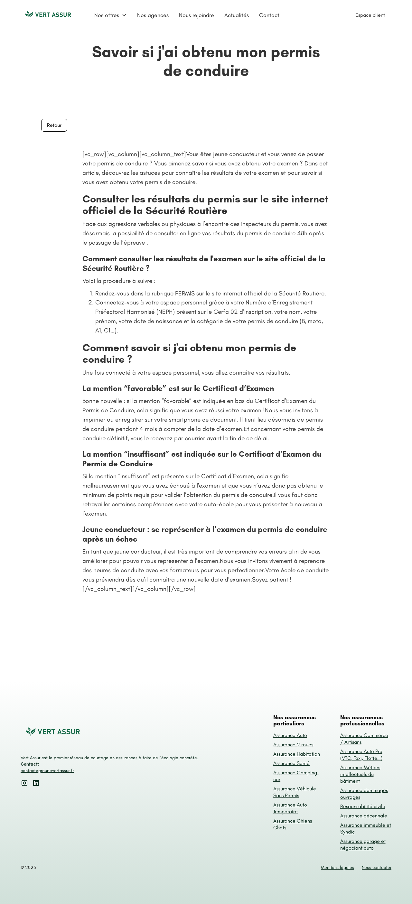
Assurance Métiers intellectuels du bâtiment (360, 774)
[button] (110, 15)
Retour (54, 125)
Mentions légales (337, 867)
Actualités (236, 15)
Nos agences (153, 15)
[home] (48, 15)
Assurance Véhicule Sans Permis (294, 792)
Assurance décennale (363, 816)
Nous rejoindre (196, 15)
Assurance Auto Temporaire (290, 808)
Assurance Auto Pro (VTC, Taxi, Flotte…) (361, 754)
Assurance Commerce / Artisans (364, 738)
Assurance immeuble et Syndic (365, 828)
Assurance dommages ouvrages (364, 793)
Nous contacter (376, 867)
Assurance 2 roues (293, 744)
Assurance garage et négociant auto (363, 844)
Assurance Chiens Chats (292, 824)
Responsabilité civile (362, 806)
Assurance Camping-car (296, 775)
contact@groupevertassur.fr (47, 770)
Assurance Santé (291, 763)
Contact (269, 15)
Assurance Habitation (296, 754)
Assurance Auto (290, 735)
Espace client (370, 15)
